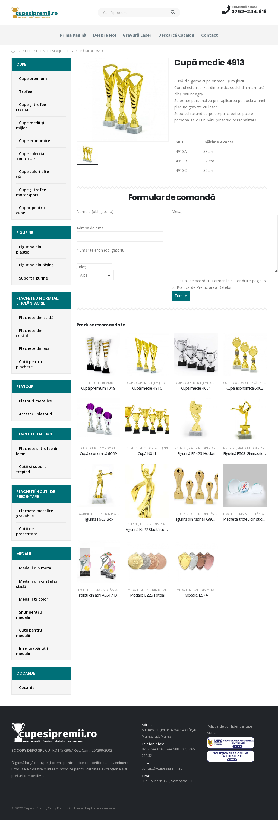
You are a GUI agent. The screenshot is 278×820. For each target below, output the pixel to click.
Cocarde (26, 687)
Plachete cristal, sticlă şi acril (246, 514)
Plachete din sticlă (36, 317)
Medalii (133, 590)
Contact (209, 35)
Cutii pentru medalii (29, 632)
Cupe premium (102, 383)
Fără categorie (261, 383)
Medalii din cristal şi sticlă (36, 584)
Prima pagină (73, 35)
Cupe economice (236, 383)
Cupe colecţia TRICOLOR (30, 156)
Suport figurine (33, 278)
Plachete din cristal (29, 333)
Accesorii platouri (35, 414)
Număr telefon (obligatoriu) (101, 254)
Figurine (180, 448)
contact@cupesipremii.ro (162, 768)
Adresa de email (120, 231)
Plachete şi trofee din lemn (38, 451)
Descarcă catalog (176, 35)
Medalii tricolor (33, 599)
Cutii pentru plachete (29, 364)
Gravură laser (137, 35)
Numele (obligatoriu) (120, 215)
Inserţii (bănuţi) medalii (32, 651)
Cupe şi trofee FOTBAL (31, 107)
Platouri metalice (35, 400)
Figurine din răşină (203, 514)
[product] (98, 354)
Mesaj (225, 227)
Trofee (25, 91)
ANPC (211, 732)
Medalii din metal (153, 590)
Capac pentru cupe (30, 210)
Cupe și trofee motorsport (31, 192)
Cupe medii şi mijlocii (151, 383)
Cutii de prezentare (26, 531)
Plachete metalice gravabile (34, 513)
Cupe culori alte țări (151, 448)
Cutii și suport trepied (31, 469)
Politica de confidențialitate (229, 726)
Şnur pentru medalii (29, 615)
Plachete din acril (35, 348)
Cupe (87, 383)
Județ (95, 270)
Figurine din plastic (204, 448)
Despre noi (104, 35)
